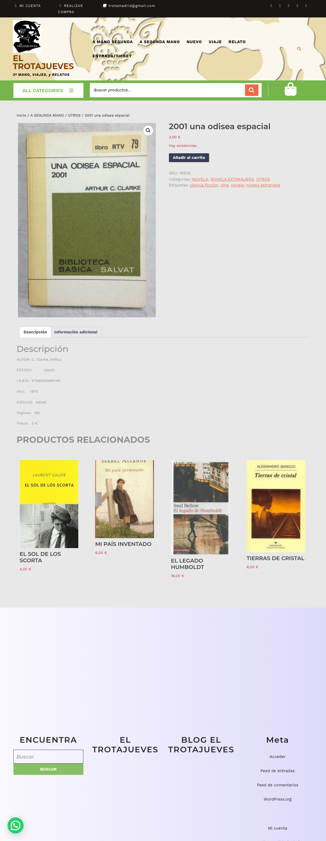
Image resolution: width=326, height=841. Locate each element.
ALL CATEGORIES (49, 90)
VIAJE (215, 41)
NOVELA (200, 179)
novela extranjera (263, 185)
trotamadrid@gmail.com (132, 6)
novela (237, 185)
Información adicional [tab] (75, 332)
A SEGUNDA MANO (160, 41)
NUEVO (194, 41)
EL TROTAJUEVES (43, 62)
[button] (148, 130)
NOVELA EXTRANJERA (232, 179)
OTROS (74, 115)
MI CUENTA (30, 6)
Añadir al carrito (189, 157)
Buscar (251, 90)
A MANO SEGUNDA (112, 41)
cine (224, 185)
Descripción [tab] (35, 332)
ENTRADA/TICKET (112, 56)
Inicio (21, 115)
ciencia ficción (204, 185)
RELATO (237, 41)
